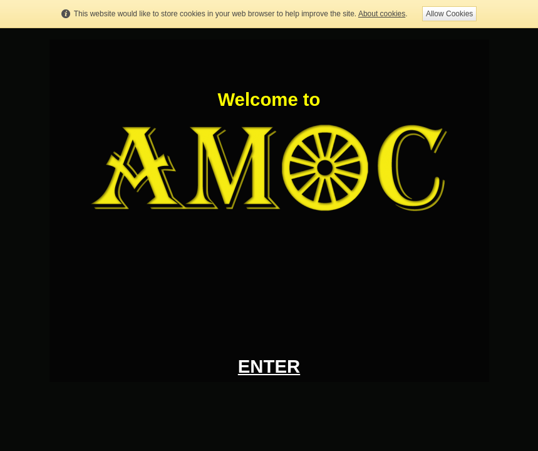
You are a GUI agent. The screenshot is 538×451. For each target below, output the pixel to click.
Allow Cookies (449, 13)
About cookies (381, 13)
